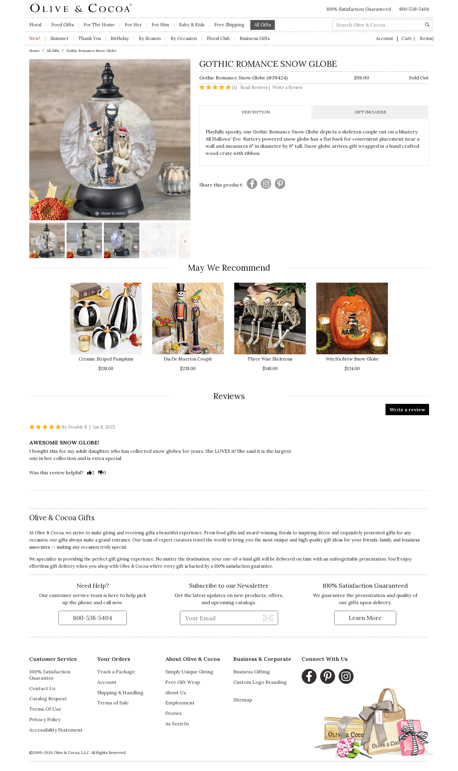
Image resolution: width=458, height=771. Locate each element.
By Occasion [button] (184, 38)
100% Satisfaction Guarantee (49, 676)
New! (34, 38)
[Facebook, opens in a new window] (309, 678)
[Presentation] (252, 183)
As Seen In (177, 725)
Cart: (418, 38)
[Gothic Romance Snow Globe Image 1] (47, 241)
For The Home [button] (99, 24)
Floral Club (218, 38)
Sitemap (242, 701)
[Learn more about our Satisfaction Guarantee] (365, 620)
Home (34, 50)
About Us (175, 694)
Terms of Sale (113, 704)
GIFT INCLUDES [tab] (370, 112)
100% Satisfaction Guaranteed (358, 9)
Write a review (407, 411)
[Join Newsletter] (268, 619)
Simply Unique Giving (189, 673)
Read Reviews (255, 87)
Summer (59, 38)
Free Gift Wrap (182, 684)
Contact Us (42, 690)
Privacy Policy (45, 721)
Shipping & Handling (120, 694)
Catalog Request (48, 700)
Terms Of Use (45, 711)
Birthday (120, 38)
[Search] (427, 24)
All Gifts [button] (262, 24)
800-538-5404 (414, 9)
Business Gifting (251, 673)
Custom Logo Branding (260, 684)
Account (385, 38)
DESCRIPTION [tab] (256, 112)
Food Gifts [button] (62, 24)
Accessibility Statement (56, 732)
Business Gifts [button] (255, 38)
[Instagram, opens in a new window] (346, 678)
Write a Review (287, 87)
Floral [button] (35, 24)
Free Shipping (229, 24)
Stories (173, 715)
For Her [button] (133, 24)
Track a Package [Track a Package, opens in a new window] (116, 673)
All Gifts (53, 50)
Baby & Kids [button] (191, 24)
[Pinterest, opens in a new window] (327, 678)
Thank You (89, 38)
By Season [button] (150, 38)
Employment (180, 704)
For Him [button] (160, 24)
